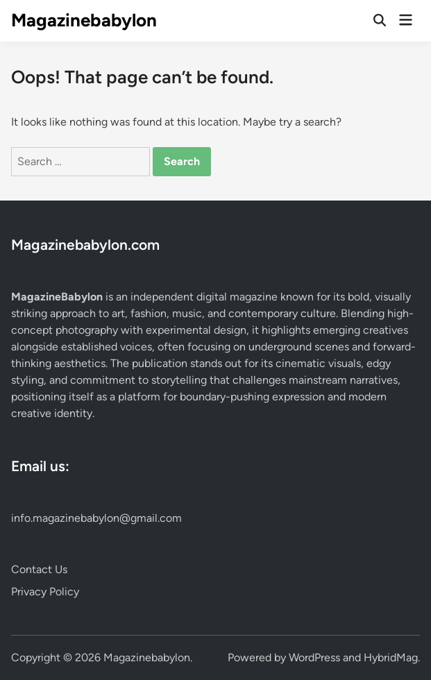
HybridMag (391, 657)
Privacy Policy (45, 591)
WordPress (314, 657)
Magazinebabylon (84, 20)
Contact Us (39, 569)
